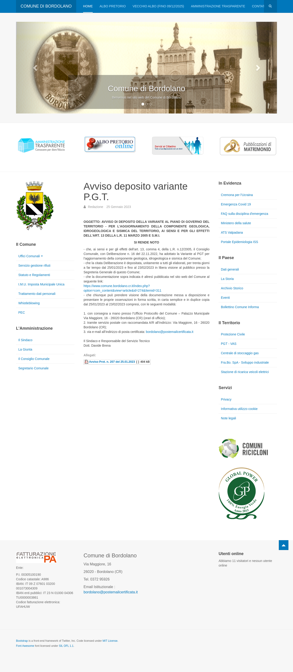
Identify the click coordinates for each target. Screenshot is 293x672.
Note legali (228, 418)
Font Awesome (25, 645)
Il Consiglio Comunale (33, 359)
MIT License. (110, 640)
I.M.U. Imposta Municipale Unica (41, 284)
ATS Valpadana (232, 232)
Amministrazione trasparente (218, 6)
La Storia (227, 279)
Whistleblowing (29, 303)
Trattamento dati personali (36, 294)
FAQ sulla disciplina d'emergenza (244, 214)
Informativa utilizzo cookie (239, 409)
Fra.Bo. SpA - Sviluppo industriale (245, 362)
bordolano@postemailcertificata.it (169, 332)
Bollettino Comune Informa (240, 307)
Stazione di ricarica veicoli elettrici (245, 372)
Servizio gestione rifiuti (34, 265)
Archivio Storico (232, 288)
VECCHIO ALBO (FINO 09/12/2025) (158, 6)
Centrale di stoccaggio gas (240, 353)
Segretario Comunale (33, 368)
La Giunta (25, 349)
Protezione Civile (233, 334)
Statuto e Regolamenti (34, 275)
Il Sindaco (25, 340)
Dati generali (230, 269)
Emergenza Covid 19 (236, 204)
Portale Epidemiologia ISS (239, 242)
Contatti (260, 6)
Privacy (226, 399)
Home (88, 6)
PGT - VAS (228, 344)
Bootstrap (22, 640)
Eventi (225, 297)
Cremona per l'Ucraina (237, 195)
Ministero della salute (236, 223)
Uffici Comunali (30, 256)
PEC (21, 312)
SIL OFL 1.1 (66, 645)
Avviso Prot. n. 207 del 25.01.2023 (112, 361)
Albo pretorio (113, 6)
